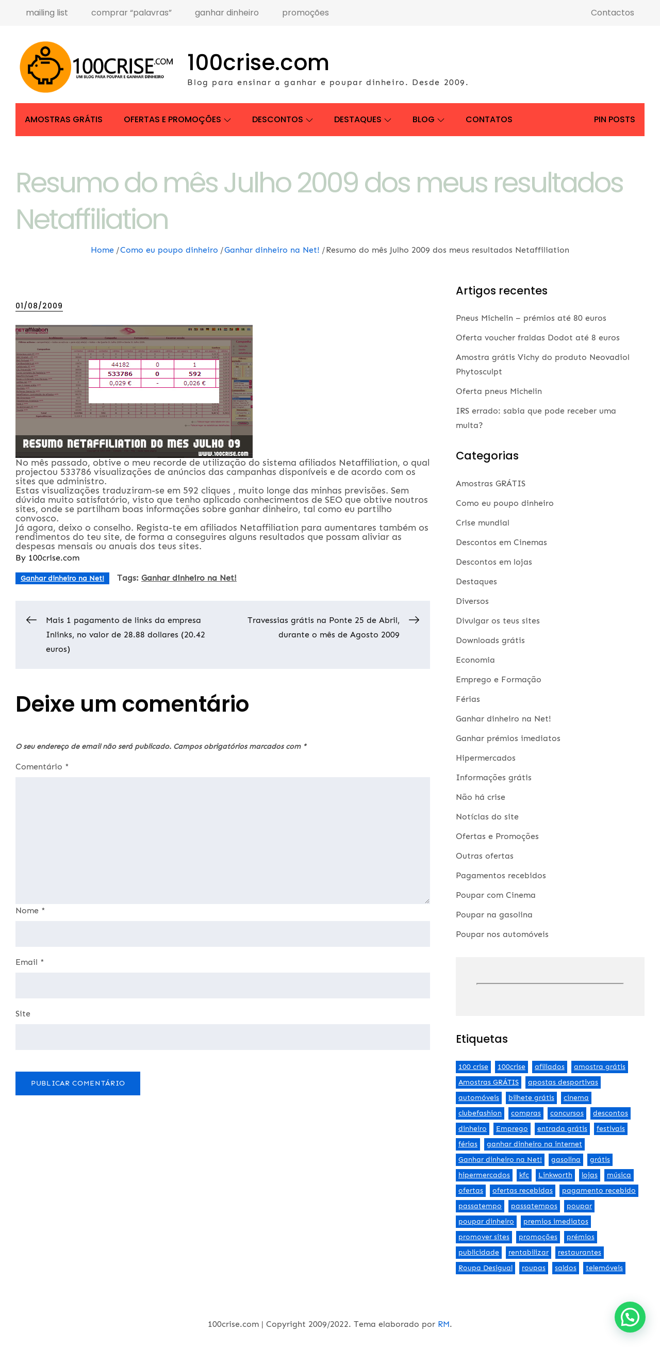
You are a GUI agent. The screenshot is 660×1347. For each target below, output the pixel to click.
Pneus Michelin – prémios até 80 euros (531, 318)
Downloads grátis (490, 640)
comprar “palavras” (131, 13)
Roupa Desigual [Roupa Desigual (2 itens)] (485, 1267)
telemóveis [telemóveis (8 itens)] (604, 1267)
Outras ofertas (485, 856)
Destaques (362, 119)
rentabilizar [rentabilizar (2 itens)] (528, 1252)
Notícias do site (487, 817)
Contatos (489, 119)
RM (444, 1324)
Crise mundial (482, 523)
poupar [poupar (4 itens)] (579, 1206)
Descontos (282, 119)
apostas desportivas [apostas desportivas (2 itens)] (563, 1082)
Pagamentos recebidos (501, 875)
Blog (428, 119)
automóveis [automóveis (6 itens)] (478, 1097)
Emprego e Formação (498, 679)
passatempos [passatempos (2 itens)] (534, 1206)
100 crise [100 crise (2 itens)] (473, 1066)
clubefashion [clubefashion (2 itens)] (480, 1113)
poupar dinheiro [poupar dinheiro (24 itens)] (486, 1221)
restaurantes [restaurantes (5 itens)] (579, 1252)
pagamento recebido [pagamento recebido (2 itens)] (599, 1190)
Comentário (42, 766)
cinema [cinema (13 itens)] (576, 1097)
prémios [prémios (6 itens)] (581, 1237)
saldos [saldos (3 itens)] (565, 1267)
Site (22, 1014)
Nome (30, 910)
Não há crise (480, 797)
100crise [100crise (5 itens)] (511, 1066)
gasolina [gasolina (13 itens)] (566, 1159)
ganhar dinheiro (227, 13)
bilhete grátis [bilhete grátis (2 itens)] (531, 1097)
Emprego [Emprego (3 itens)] (512, 1128)
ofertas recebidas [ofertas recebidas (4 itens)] (522, 1190)
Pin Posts (614, 119)
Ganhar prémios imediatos (508, 738)
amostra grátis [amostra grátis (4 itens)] (599, 1066)
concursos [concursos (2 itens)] (567, 1113)
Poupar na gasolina (494, 914)
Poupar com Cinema (496, 895)
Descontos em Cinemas (501, 542)
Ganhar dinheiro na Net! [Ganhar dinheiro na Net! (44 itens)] (500, 1159)
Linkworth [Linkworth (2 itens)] (555, 1175)
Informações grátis (494, 777)
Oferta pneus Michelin (499, 391)
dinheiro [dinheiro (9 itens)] (472, 1128)
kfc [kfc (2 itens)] (524, 1175)
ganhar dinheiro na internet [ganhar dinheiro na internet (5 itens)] (534, 1144)
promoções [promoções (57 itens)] (538, 1237)
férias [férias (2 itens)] (467, 1144)
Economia (475, 660)
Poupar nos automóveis (502, 934)
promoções (305, 13)
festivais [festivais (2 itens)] (611, 1128)
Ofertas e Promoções (177, 119)
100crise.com (258, 62)
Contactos (612, 13)
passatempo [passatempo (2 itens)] (480, 1206)
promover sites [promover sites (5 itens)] (483, 1237)
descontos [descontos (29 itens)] (610, 1113)
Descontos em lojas (494, 562)
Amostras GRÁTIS (64, 119)
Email (29, 962)
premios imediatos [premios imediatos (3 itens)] (555, 1221)
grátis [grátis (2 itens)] (600, 1159)
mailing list (47, 13)
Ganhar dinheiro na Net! (62, 578)
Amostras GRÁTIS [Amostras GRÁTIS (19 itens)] (488, 1082)
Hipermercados (486, 758)
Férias (468, 699)
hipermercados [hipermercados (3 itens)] (484, 1175)
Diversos (472, 601)
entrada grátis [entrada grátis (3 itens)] (562, 1128)
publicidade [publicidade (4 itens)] (478, 1252)
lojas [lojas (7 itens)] (590, 1175)
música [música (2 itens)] (619, 1175)
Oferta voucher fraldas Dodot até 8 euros (538, 337)
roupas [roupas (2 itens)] (534, 1267)
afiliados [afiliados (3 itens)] (550, 1066)
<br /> (550, 984)
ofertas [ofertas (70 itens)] (470, 1190)
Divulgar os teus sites (498, 621)
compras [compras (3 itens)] (526, 1113)
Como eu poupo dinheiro (505, 503)
